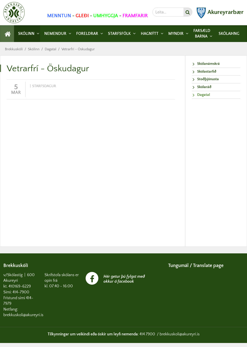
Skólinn (34, 49)
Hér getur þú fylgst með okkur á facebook (124, 279)
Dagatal (50, 49)
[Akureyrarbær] (220, 17)
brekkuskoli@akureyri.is (180, 334)
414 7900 (147, 334)
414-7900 (21, 292)
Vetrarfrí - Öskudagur (78, 49)
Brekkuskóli (14, 49)
